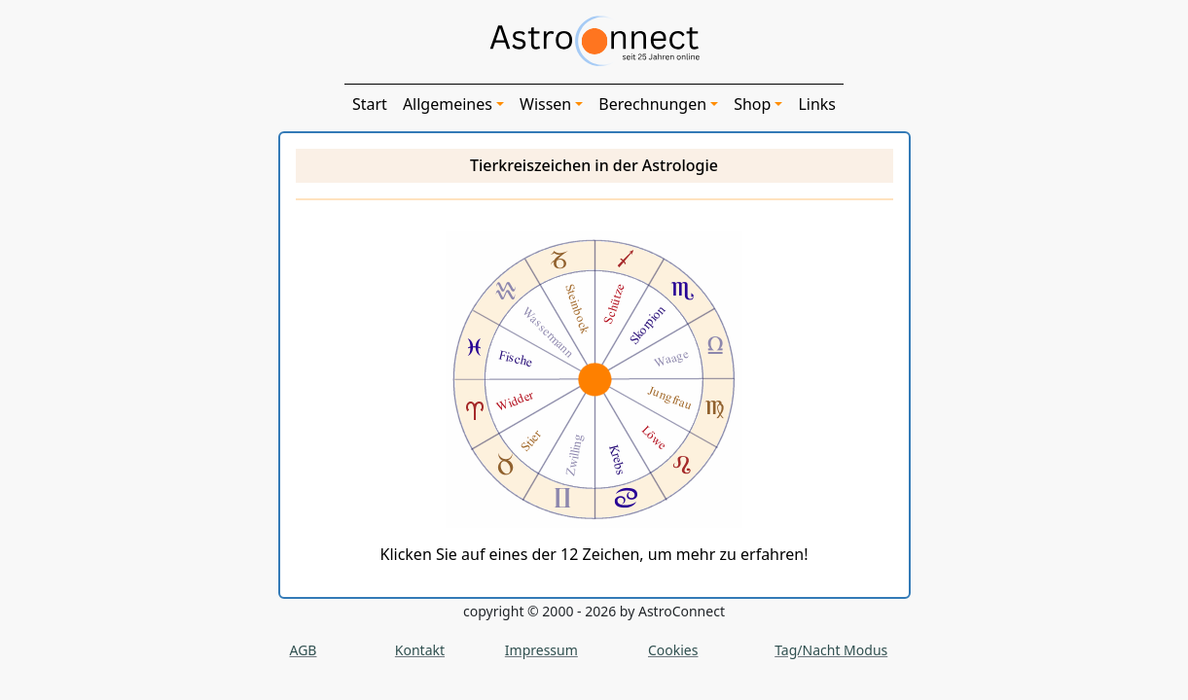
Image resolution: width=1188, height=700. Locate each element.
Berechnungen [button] (652, 104)
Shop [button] (752, 104)
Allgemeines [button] (447, 104)
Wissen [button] (545, 104)
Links (817, 104)
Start (369, 104)
